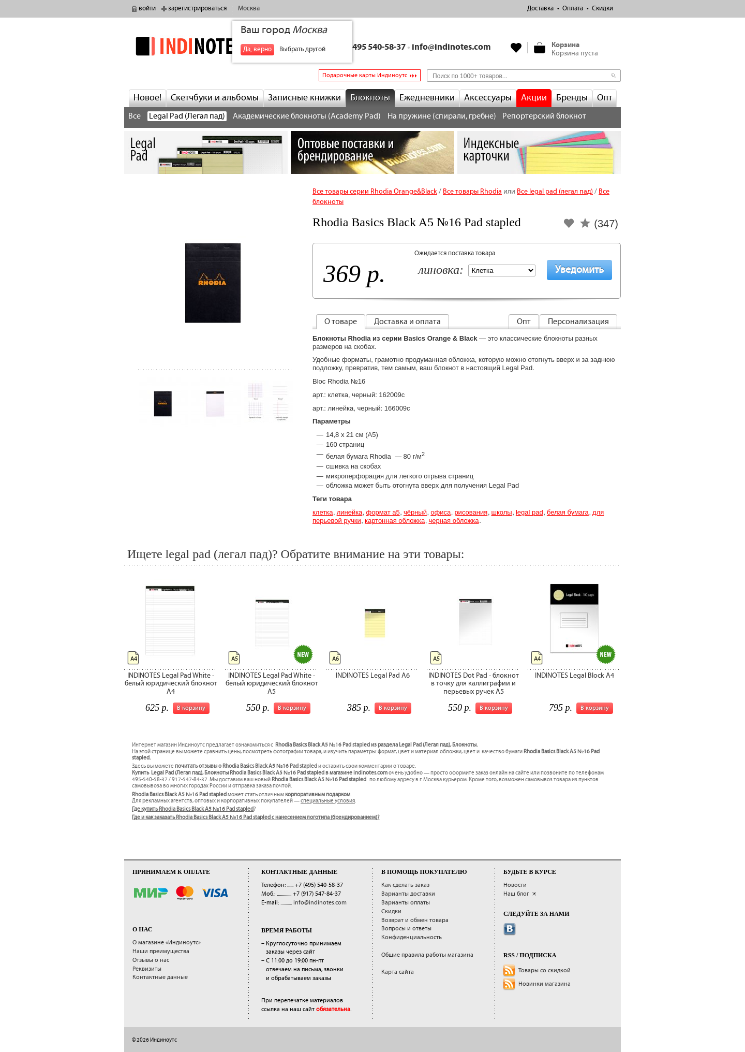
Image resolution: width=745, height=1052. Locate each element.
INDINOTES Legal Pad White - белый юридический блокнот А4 (171, 683)
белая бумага (568, 512)
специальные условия (328, 801)
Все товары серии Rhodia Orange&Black (374, 191)
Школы (501, 512)
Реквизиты (146, 969)
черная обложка (453, 520)
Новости (515, 885)
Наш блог (516, 893)
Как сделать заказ (405, 885)
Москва (249, 8)
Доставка (540, 8)
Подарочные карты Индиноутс (364, 75)
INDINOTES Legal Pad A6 (373, 675)
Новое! (147, 98)
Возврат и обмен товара (415, 920)
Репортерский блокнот (544, 116)
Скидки (602, 8)
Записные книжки (304, 98)
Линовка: (441, 270)
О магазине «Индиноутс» (166, 942)
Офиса (440, 512)
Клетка (322, 512)
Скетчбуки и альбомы (215, 98)
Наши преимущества (160, 951)
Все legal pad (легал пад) (555, 191)
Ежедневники (427, 98)
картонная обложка (395, 520)
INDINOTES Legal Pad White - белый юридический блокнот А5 (272, 683)
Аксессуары (488, 98)
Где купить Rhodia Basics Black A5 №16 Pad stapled (193, 809)
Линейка (350, 512)
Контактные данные (160, 977)
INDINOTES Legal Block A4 (574, 675)
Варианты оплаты (405, 902)
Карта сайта (397, 972)
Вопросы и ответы (406, 928)
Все (134, 116)
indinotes (205, 46)
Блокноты (370, 98)
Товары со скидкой (544, 970)
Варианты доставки (408, 893)
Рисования (470, 512)
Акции (534, 98)
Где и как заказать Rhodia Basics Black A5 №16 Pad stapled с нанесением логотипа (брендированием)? (255, 817)
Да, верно (257, 49)
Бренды (572, 98)
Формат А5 (383, 512)
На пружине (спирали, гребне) (442, 116)
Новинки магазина (544, 984)
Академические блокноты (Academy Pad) (307, 116)
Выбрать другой (302, 49)
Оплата (572, 8)
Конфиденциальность (411, 937)
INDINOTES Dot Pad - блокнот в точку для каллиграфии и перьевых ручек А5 (473, 683)
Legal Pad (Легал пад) (187, 116)
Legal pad (529, 512)
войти (147, 8)
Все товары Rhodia (472, 191)
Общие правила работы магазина (427, 955)
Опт (604, 98)
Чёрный (415, 512)
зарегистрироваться (197, 8)
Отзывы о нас (150, 960)
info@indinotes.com (451, 47)
